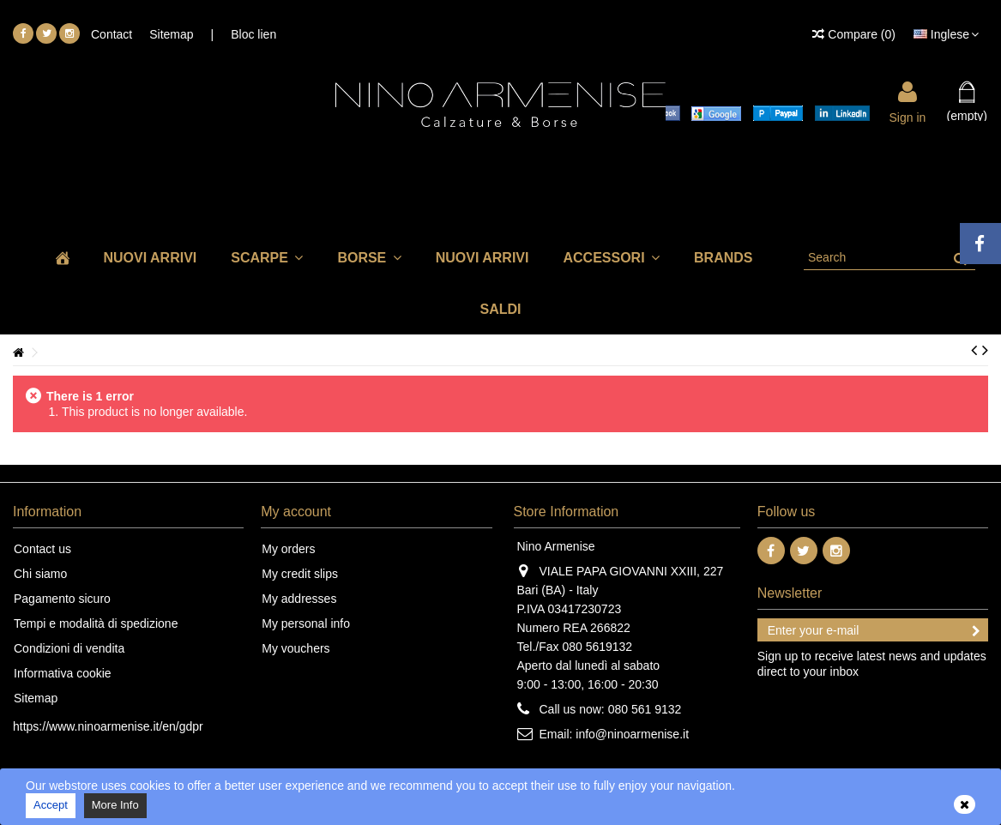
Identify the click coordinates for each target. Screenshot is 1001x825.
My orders (288, 549)
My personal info (306, 623)
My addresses (299, 598)
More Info (115, 804)
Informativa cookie (63, 673)
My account (296, 511)
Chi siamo (40, 574)
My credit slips (300, 574)
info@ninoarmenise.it (632, 734)
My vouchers (295, 648)
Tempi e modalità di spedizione (96, 623)
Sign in (907, 117)
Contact (111, 34)
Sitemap (171, 34)
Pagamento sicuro (62, 598)
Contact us (42, 549)
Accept (50, 804)
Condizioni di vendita (69, 648)
